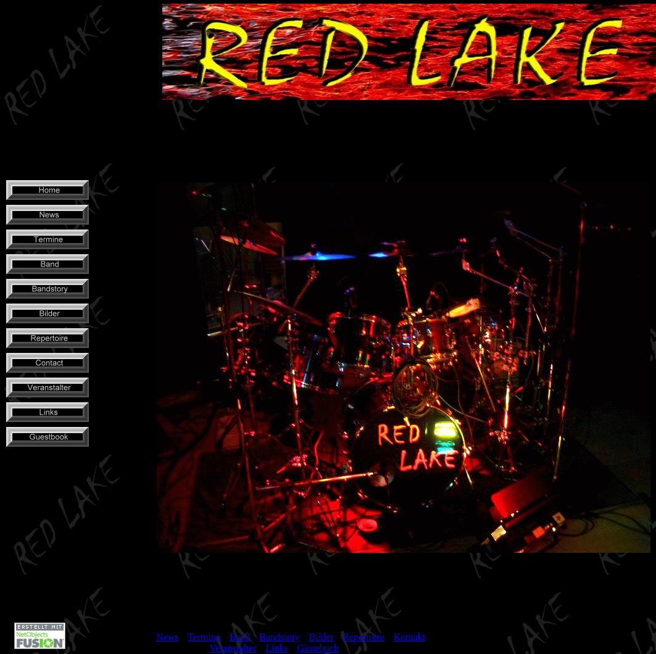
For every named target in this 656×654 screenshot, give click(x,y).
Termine (204, 637)
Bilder (321, 637)
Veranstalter (232, 648)
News (167, 637)
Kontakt (409, 637)
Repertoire (363, 637)
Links (276, 648)
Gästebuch (318, 648)
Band (240, 637)
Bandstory (279, 637)
